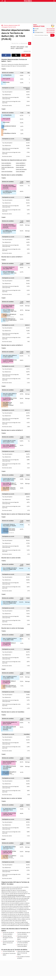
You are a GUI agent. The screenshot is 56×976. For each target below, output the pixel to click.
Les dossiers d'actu (38, 32)
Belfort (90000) (20, 46)
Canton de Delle (20, 167)
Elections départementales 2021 (12, 25)
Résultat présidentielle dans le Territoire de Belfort (8, 943)
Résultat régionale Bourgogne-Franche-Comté (8, 937)
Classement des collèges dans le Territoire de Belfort (23, 953)
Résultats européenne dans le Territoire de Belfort (22, 937)
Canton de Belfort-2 (6, 165)
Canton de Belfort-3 (21, 165)
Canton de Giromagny (21, 169)
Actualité (35, 28)
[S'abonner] (44, 35)
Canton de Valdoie (20, 171)
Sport (35, 30)
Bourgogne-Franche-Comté (9, 27)
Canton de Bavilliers (6, 163)
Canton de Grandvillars (6, 171)
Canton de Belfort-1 (20, 163)
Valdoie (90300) (19, 48)
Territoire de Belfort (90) (8, 951)
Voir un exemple (51, 28)
